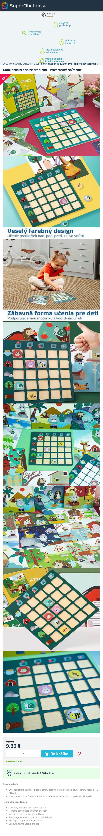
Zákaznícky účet (82, 7)
